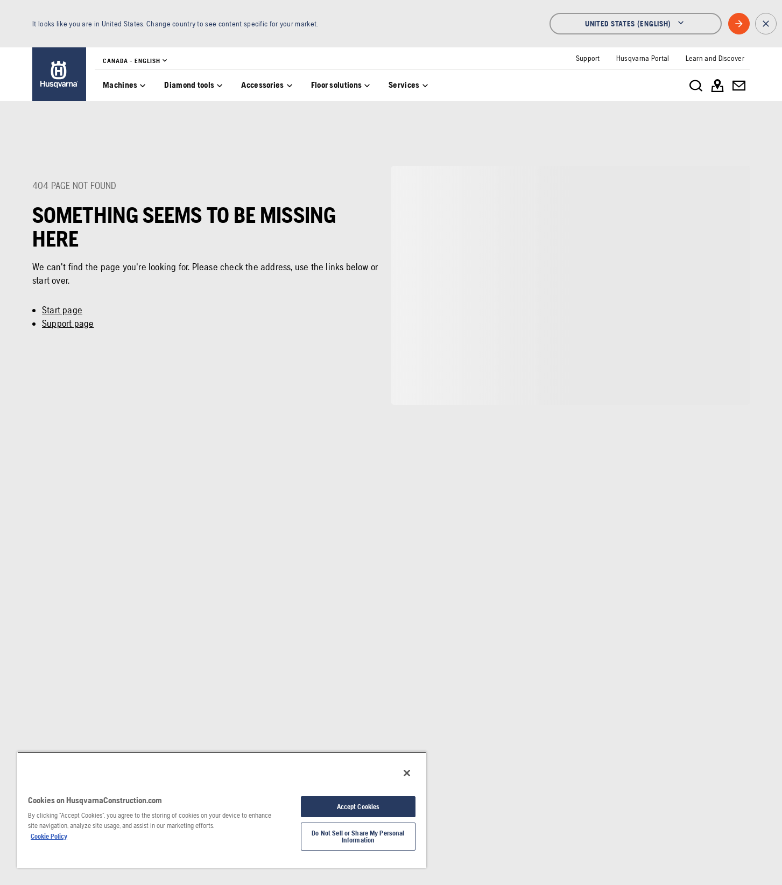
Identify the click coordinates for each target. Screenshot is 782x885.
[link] (59, 74)
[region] (221, 809)
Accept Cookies (358, 807)
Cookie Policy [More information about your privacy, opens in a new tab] (49, 836)
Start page (62, 309)
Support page (68, 323)
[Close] (407, 773)
